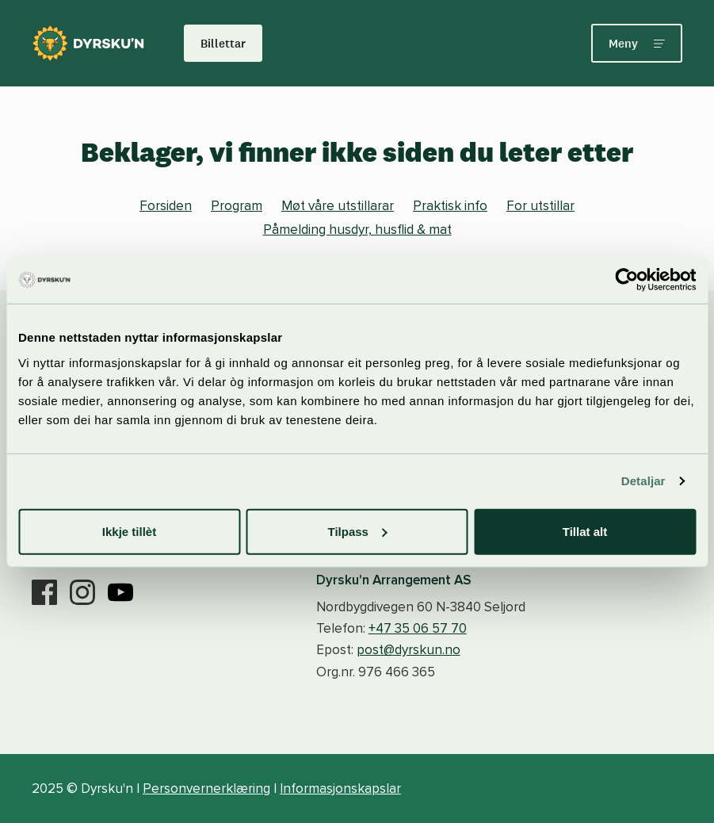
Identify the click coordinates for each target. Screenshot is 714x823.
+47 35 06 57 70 (417, 628)
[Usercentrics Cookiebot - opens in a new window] (626, 280)
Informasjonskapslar (340, 788)
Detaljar (643, 481)
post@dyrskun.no (408, 649)
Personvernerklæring (206, 788)
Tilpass (358, 531)
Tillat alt (585, 531)
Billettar (223, 43)
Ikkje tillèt (129, 531)
